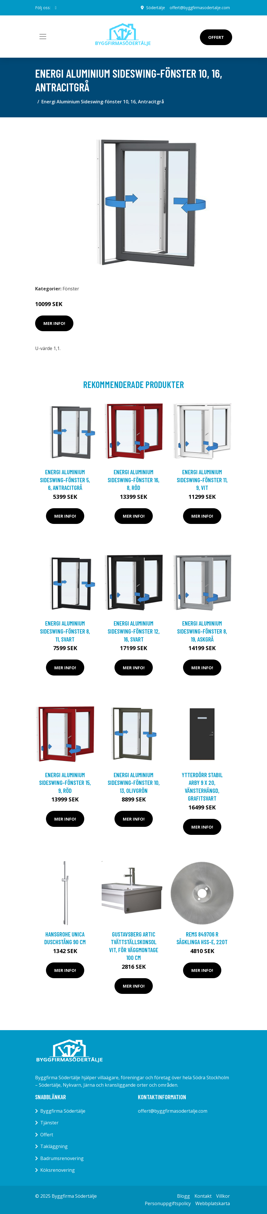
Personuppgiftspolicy (168, 1203)
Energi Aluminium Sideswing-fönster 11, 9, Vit (202, 479)
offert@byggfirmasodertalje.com (200, 7)
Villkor (223, 1196)
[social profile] (56, 7)
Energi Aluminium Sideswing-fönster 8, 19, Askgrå (202, 631)
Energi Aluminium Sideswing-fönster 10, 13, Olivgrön (134, 782)
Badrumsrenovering (62, 1158)
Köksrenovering (57, 1170)
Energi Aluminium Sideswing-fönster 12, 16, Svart (134, 631)
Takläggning (54, 1146)
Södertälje (155, 7)
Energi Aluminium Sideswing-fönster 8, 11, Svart (65, 631)
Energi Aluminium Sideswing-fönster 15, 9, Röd (65, 782)
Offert (216, 37)
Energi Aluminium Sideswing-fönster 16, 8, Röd (133, 479)
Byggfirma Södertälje (62, 1111)
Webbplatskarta (212, 1203)
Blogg (183, 1196)
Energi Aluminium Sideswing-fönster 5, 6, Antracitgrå (65, 479)
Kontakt (203, 1196)
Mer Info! (54, 323)
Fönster (71, 289)
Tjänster (49, 1122)
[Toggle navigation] (43, 36)
